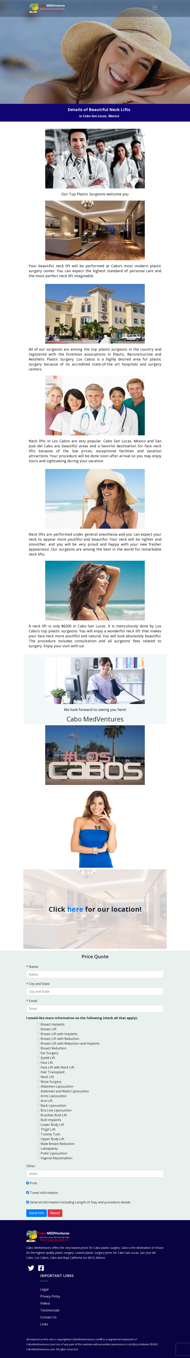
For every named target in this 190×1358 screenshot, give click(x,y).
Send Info (36, 1213)
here (75, 909)
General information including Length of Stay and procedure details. (80, 1202)
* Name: (32, 966)
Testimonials (50, 1310)
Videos (45, 1303)
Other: (31, 1166)
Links (44, 1324)
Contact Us (48, 1317)
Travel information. (44, 1192)
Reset (55, 1213)
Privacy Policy (50, 1296)
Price (33, 1183)
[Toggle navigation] (155, 8)
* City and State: (38, 984)
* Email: (31, 1001)
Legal (44, 1289)
